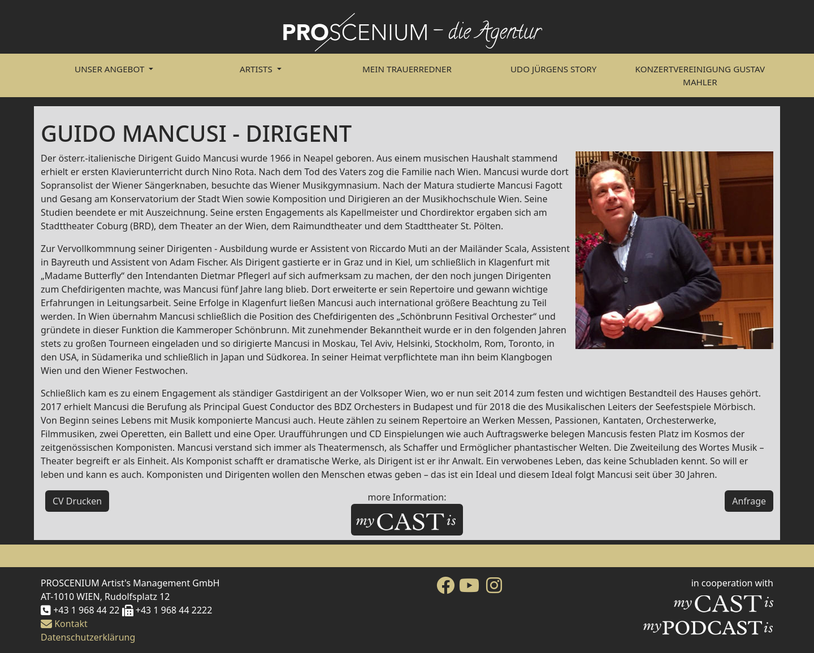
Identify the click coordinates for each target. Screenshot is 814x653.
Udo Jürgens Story (553, 69)
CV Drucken (77, 501)
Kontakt (64, 623)
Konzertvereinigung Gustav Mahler (700, 75)
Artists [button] (257, 69)
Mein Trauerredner (407, 69)
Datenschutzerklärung (88, 637)
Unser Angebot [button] (110, 69)
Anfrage (749, 501)
